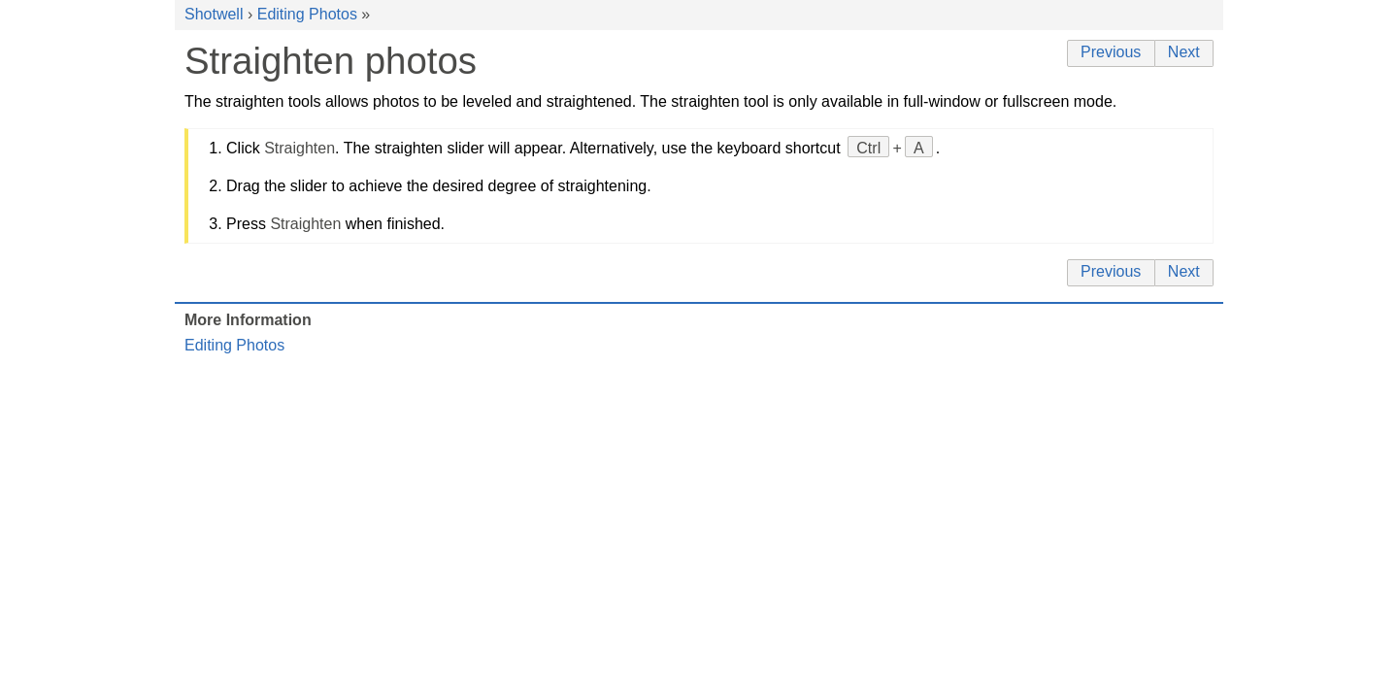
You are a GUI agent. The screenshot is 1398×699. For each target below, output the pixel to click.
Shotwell (213, 14)
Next (1184, 52)
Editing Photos (307, 14)
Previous (1111, 52)
